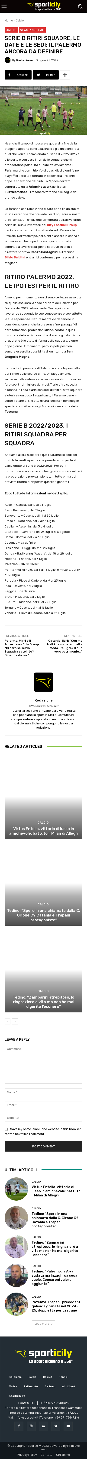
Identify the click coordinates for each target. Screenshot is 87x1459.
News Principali (32, 30)
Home (9, 20)
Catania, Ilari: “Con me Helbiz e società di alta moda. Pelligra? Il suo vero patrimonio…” (64, 646)
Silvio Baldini (15, 257)
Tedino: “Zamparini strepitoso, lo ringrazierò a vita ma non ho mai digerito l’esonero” (43, 1002)
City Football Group (62, 225)
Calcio (20, 20)
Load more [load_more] (43, 1324)
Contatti (46, 1454)
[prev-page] (7, 1021)
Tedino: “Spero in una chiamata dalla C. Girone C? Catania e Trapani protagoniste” (43, 915)
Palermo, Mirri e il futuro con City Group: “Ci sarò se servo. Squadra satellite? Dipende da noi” (22, 648)
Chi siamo (63, 1454)
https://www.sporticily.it (43, 706)
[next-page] (15, 1021)
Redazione (24, 60)
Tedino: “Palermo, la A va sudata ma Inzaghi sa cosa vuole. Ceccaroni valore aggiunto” (54, 1277)
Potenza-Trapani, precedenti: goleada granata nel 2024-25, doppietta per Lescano (57, 1306)
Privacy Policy (27, 1454)
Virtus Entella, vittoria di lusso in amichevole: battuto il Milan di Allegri (43, 831)
